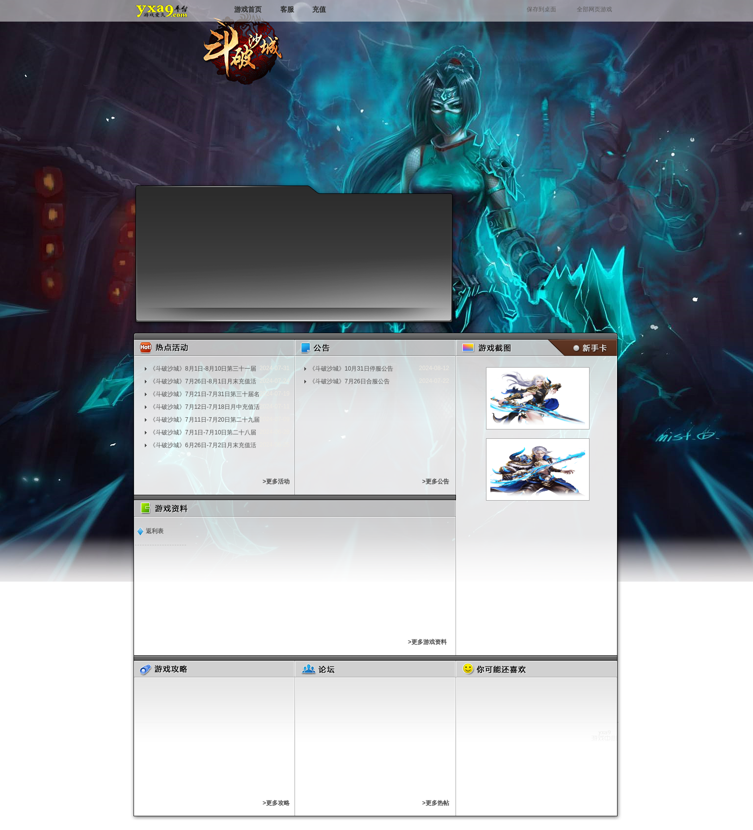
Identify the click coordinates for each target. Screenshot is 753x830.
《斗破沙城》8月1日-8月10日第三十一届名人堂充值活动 (203, 368)
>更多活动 (276, 481)
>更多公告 (435, 481)
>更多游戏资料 (427, 642)
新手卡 (580, 348)
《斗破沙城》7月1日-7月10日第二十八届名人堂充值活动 (203, 432)
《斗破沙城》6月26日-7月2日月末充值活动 (203, 445)
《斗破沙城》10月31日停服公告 (351, 368)
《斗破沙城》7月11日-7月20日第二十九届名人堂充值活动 (205, 419)
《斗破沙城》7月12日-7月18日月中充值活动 (205, 406)
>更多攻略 (276, 803)
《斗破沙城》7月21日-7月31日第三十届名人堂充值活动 (205, 394)
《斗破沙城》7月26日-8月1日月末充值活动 (203, 381)
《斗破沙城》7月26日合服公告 (349, 381)
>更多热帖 (435, 803)
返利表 (154, 531)
